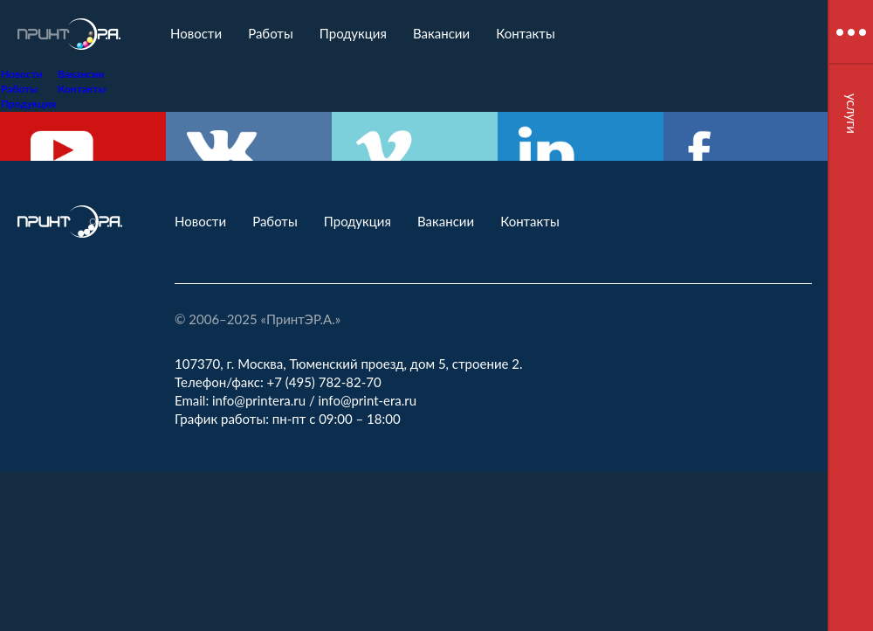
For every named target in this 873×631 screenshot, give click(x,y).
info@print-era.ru (368, 400)
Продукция (353, 33)
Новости (196, 33)
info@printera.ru (259, 400)
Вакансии (441, 33)
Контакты (525, 33)
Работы (270, 33)
